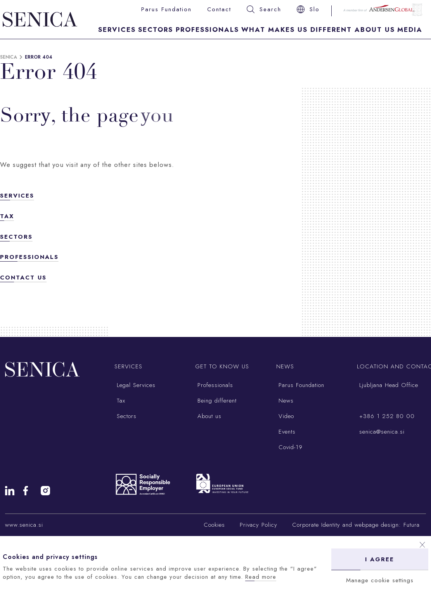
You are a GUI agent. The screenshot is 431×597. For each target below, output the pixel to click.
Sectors (155, 29)
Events (286, 431)
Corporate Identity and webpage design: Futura (356, 525)
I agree (379, 559)
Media (409, 29)
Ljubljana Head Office (387, 385)
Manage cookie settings (380, 580)
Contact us (23, 277)
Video (285, 416)
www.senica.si (24, 525)
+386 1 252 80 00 (386, 416)
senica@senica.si (381, 431)
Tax (7, 216)
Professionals (207, 29)
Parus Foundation (300, 385)
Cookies (214, 525)
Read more (260, 577)
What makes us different (296, 29)
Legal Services (135, 385)
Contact (219, 9)
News (285, 400)
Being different (216, 400)
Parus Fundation (166, 9)
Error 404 (38, 57)
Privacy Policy (258, 525)
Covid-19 (289, 447)
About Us (375, 29)
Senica (8, 57)
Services (117, 29)
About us (208, 416)
